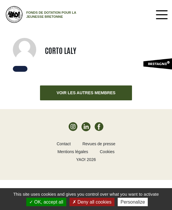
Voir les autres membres (86, 92)
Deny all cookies (92, 202)
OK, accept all (46, 202)
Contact (64, 143)
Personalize (133, 202)
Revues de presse (98, 143)
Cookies (107, 151)
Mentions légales (73, 151)
